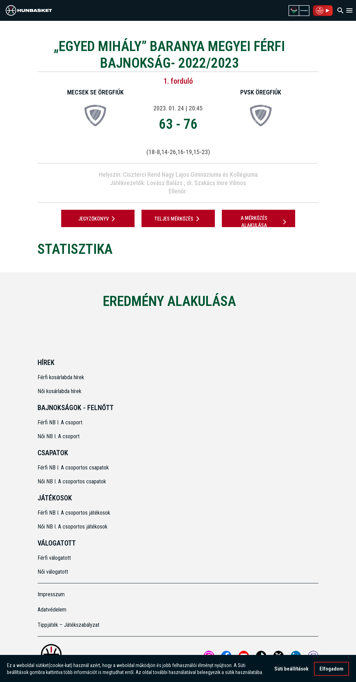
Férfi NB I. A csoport (60, 422)
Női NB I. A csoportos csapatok (72, 481)
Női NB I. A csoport (59, 436)
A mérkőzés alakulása (265, 221)
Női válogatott (53, 571)
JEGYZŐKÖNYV (98, 219)
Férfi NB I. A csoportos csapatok (74, 467)
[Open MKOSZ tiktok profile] (261, 656)
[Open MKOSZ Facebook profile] (226, 656)
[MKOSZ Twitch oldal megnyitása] (313, 656)
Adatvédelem (52, 609)
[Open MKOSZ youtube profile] (243, 656)
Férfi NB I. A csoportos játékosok (74, 512)
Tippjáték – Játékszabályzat (68, 625)
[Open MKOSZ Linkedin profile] (296, 656)
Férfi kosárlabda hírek (61, 377)
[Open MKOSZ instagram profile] (209, 656)
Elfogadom (331, 671)
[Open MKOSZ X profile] (278, 656)
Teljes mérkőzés (178, 219)
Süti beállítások (291, 671)
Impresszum (51, 594)
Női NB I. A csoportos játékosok (72, 526)
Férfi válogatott (54, 558)
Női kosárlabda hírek (59, 391)
